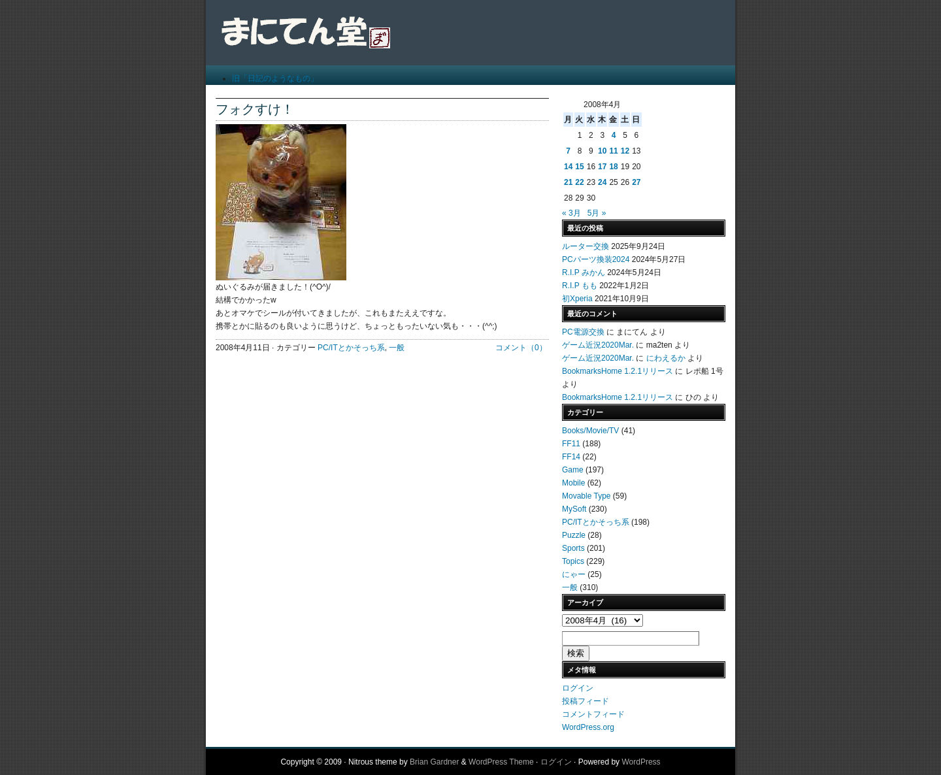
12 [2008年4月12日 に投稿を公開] (625, 151)
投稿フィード (585, 701)
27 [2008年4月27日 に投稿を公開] (636, 182)
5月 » (596, 213)
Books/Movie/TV (590, 430)
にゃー (574, 574)
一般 (396, 347)
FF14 (571, 456)
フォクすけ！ (255, 109)
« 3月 (571, 213)
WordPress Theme (501, 762)
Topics (573, 561)
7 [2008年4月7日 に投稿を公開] (568, 151)
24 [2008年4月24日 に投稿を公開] (602, 182)
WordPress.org (588, 727)
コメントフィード (593, 714)
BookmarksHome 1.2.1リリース (617, 371)
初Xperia (577, 298)
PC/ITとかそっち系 (351, 347)
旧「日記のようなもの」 (275, 78)
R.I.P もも (579, 285)
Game (573, 469)
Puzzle (574, 535)
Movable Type (586, 496)
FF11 (571, 443)
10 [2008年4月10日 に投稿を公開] (602, 151)
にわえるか (665, 358)
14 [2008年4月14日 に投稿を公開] (568, 166)
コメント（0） (521, 347)
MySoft (574, 509)
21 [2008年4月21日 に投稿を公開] (568, 182)
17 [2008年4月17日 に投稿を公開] (602, 166)
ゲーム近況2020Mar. (598, 345)
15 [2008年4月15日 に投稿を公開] (579, 166)
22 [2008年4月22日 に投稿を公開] (579, 182)
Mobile (573, 482)
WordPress (640, 762)
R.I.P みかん (583, 272)
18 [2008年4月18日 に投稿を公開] (613, 166)
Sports (573, 548)
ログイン (577, 688)
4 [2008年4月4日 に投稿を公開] (614, 135)
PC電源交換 (583, 332)
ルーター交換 (585, 246)
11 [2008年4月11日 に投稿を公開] (613, 151)
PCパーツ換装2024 (595, 259)
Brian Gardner (434, 762)
